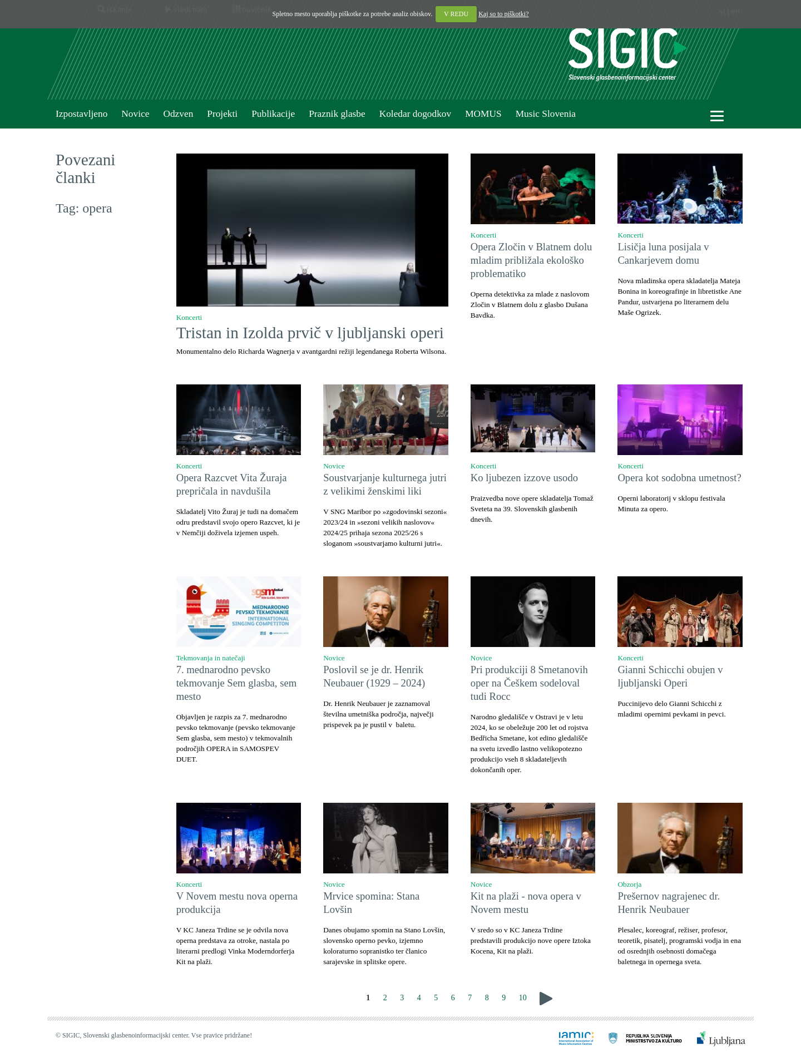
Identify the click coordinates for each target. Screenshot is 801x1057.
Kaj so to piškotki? (503, 14)
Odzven (178, 113)
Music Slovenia (546, 113)
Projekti (222, 113)
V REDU (456, 14)
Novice (135, 113)
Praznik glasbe (337, 113)
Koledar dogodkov (415, 113)
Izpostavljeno (81, 113)
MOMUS (483, 113)
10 (523, 998)
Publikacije (273, 113)
